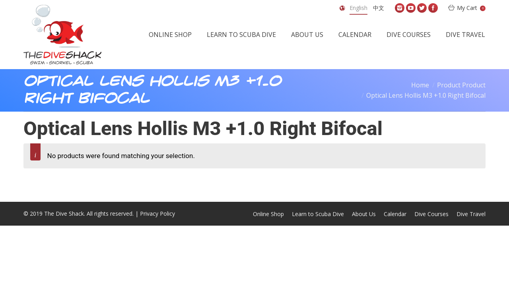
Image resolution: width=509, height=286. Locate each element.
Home (420, 85)
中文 (378, 8)
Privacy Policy (157, 213)
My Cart (471, 8)
